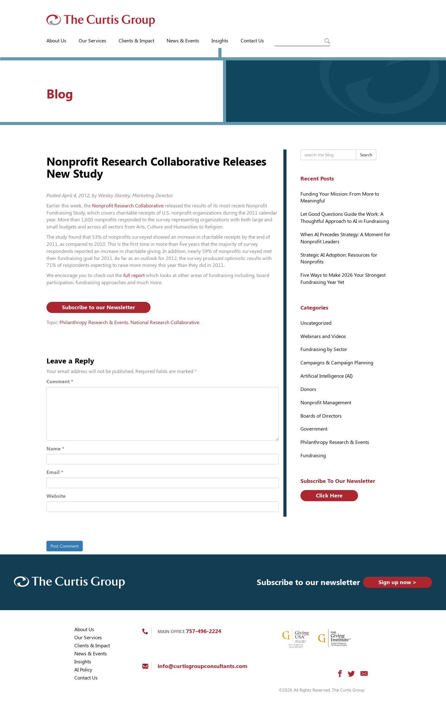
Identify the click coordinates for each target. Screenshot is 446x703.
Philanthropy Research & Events (93, 322)
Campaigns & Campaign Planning (336, 363)
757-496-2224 (203, 631)
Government (313, 429)
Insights (220, 41)
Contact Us (252, 41)
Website (56, 496)
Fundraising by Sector (323, 349)
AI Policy (83, 670)
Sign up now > (397, 582)
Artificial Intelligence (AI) (326, 376)
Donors (308, 389)
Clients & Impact (136, 41)
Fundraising (313, 455)
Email (54, 472)
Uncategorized (315, 323)
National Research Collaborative (164, 322)
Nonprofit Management (325, 403)
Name (55, 449)
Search (366, 154)
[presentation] (88, 527)
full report (134, 275)
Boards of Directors (321, 416)
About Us (56, 41)
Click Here (329, 495)
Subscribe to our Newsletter (98, 307)
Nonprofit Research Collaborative (128, 206)
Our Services (92, 41)
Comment (59, 381)
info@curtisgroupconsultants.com (202, 666)
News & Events (183, 41)
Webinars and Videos (323, 336)
